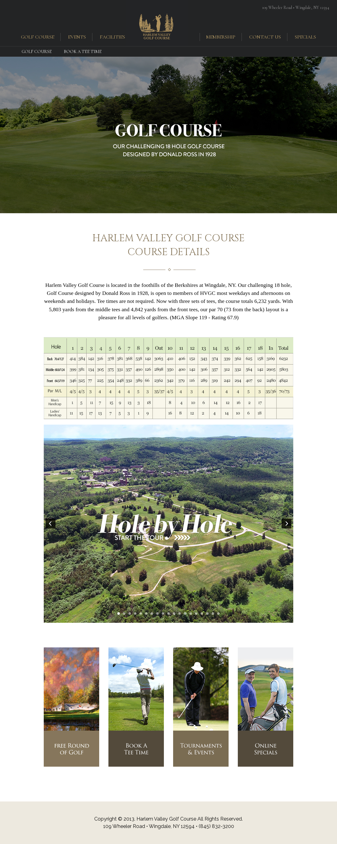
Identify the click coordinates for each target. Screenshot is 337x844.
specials (305, 37)
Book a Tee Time (83, 51)
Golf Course (37, 51)
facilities (112, 37)
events (77, 37)
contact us (265, 37)
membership (220, 37)
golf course (37, 37)
